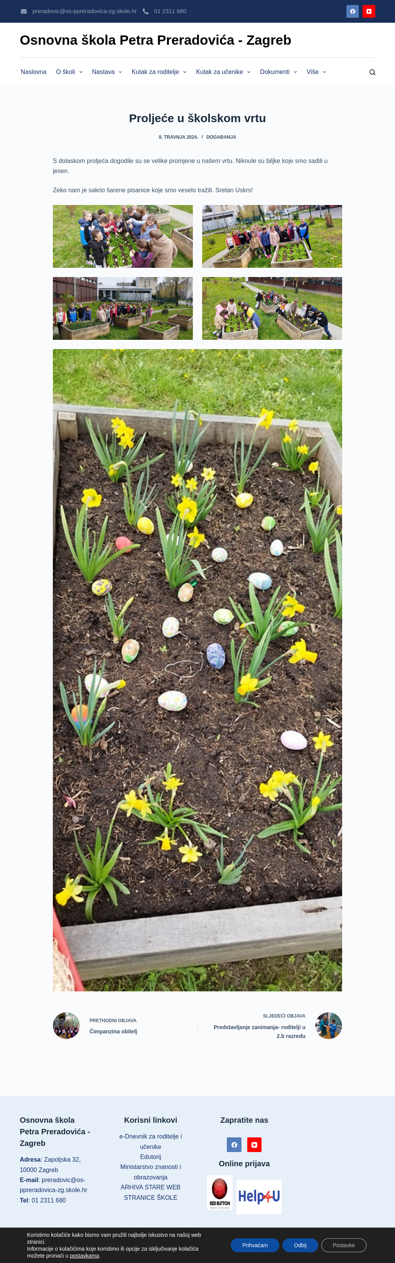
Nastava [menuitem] (108, 72)
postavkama (84, 1256)
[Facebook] (352, 11)
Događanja (221, 137)
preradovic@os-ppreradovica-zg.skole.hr (84, 11)
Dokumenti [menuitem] (280, 72)
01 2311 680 (170, 11)
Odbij (300, 1245)
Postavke (344, 1245)
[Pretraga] (372, 72)
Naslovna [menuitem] (34, 72)
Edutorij (150, 1157)
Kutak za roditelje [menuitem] (160, 72)
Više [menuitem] (318, 72)
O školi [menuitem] (70, 72)
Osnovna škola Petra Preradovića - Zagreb (155, 39)
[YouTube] (369, 11)
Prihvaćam (255, 1245)
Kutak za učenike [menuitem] (224, 72)
